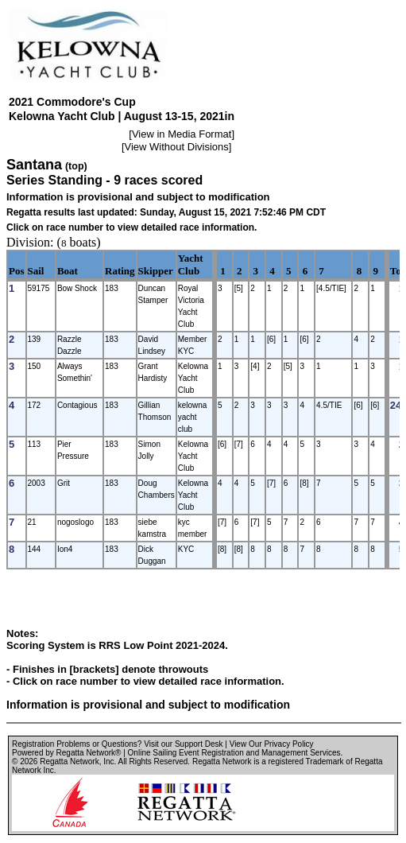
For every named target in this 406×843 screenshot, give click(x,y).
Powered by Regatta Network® (66, 752)
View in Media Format (181, 134)
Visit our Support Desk (183, 744)
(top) (76, 166)
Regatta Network (69, 761)
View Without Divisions (177, 147)
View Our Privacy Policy (272, 744)
